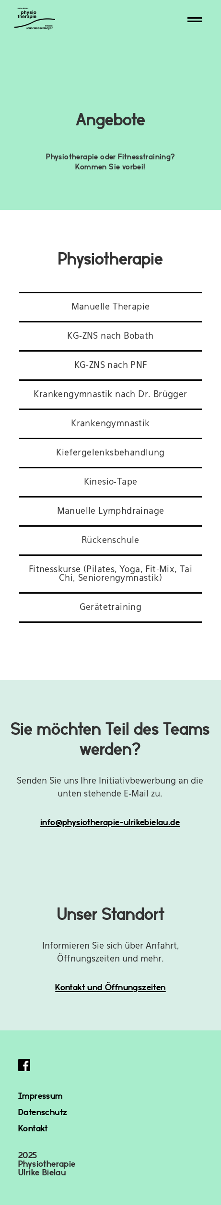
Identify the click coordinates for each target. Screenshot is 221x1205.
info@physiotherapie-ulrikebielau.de (110, 822)
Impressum (40, 1095)
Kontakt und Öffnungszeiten (110, 987)
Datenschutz (42, 1111)
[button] (195, 20)
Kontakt (33, 1128)
